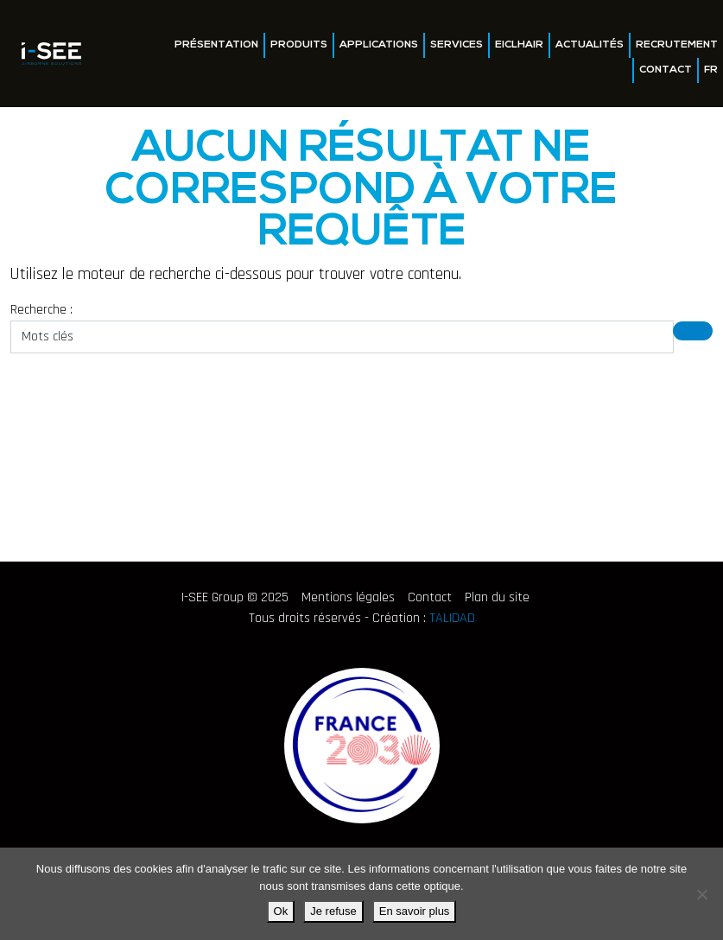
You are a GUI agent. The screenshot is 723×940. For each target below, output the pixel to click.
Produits (298, 45)
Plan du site (497, 597)
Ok (281, 911)
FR (711, 70)
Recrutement (677, 45)
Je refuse (333, 911)
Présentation (216, 45)
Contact (665, 70)
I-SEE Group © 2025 (235, 597)
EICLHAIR (519, 45)
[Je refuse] (701, 894)
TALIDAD (452, 618)
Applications (378, 45)
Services (456, 45)
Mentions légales (348, 597)
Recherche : (41, 310)
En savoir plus (414, 911)
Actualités (589, 45)
